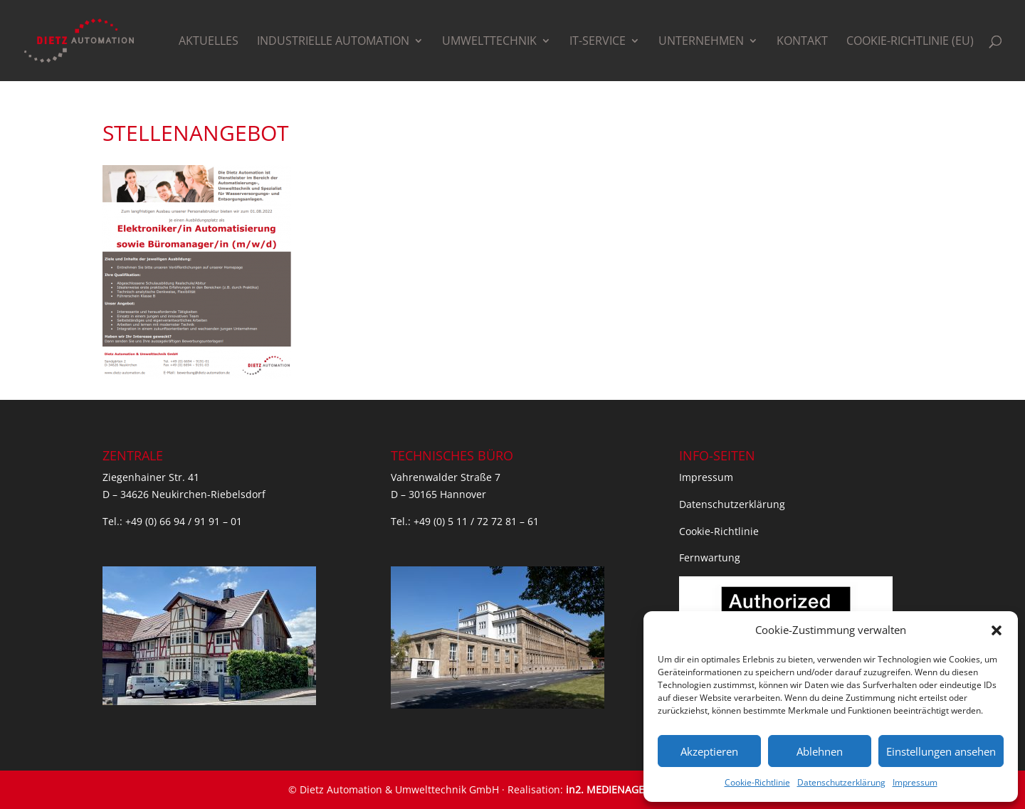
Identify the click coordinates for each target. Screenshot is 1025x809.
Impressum (915, 782)
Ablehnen (820, 751)
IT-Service (597, 42)
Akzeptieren (709, 751)
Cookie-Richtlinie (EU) (910, 42)
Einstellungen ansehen (941, 751)
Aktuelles (208, 42)
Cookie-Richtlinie (757, 782)
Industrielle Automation (333, 42)
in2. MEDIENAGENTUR (618, 789)
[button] (996, 630)
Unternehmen (701, 42)
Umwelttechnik (489, 42)
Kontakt (802, 42)
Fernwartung (709, 557)
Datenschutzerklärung (841, 782)
